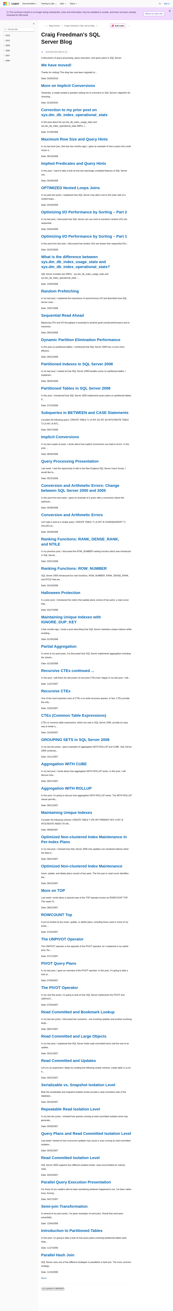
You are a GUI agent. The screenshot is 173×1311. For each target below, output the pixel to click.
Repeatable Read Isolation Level (70, 1109)
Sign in (167, 3)
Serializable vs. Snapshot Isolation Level (78, 1085)
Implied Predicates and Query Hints (73, 163)
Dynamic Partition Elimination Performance (80, 340)
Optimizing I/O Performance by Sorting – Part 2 (84, 212)
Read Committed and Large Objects (74, 1036)
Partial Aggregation (59, 646)
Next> (44, 1278)
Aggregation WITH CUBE (64, 764)
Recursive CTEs (55, 691)
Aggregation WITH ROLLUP (66, 788)
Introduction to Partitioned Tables (72, 1230)
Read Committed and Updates (68, 1060)
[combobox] (18, 29)
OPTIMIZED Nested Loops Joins (70, 188)
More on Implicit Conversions (68, 85)
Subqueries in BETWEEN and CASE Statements (85, 413)
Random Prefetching (60, 291)
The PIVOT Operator (59, 987)
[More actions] (129, 26)
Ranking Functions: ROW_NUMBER (74, 568)
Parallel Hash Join (57, 1255)
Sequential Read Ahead (62, 315)
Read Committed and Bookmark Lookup (78, 1012)
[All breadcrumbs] (43, 26)
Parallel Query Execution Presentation (76, 1182)
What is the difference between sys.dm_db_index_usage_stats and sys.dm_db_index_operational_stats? (75, 262)
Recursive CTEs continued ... (67, 671)
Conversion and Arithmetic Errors (72, 515)
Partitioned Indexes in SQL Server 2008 (77, 364)
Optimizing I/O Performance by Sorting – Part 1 (84, 236)
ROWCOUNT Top (56, 915)
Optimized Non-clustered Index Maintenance (81, 866)
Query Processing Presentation (70, 461)
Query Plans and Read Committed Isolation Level (86, 1133)
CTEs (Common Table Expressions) (73, 715)
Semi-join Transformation (64, 1206)
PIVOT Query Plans (58, 963)
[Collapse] (34, 23)
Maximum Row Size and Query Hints (74, 139)
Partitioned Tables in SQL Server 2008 (75, 388)
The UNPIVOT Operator (62, 939)
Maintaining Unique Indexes (66, 812)
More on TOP (53, 890)
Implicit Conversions (60, 437)
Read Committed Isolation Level (70, 1158)
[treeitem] (18, 35)
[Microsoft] (5, 4)
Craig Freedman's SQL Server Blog (79, 26)
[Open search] (160, 3)
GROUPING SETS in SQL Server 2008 (75, 740)
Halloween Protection (60, 593)
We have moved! (56, 65)
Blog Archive (54, 26)
